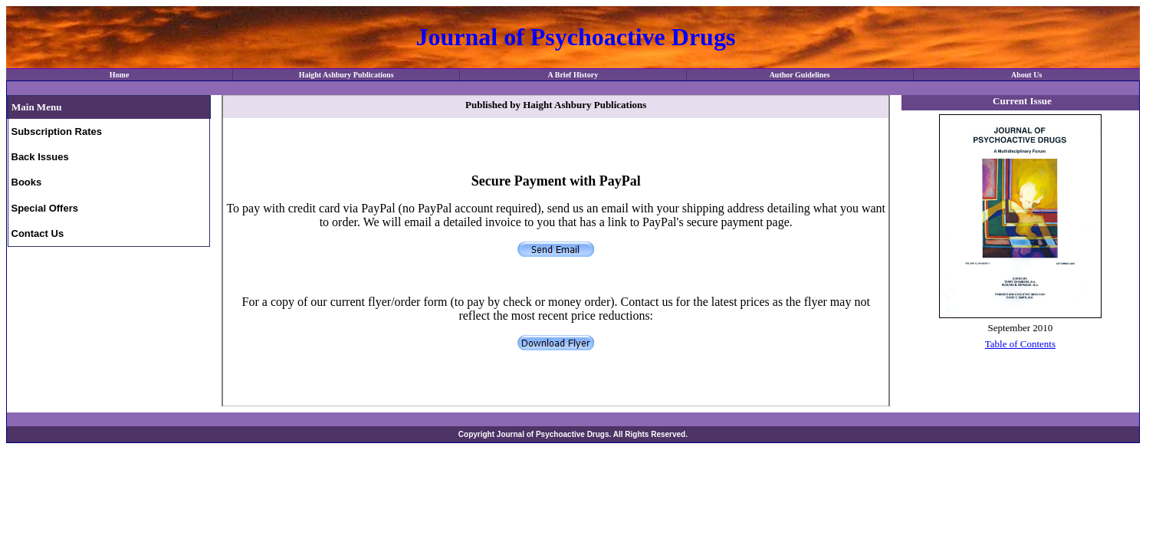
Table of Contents (1020, 344)
